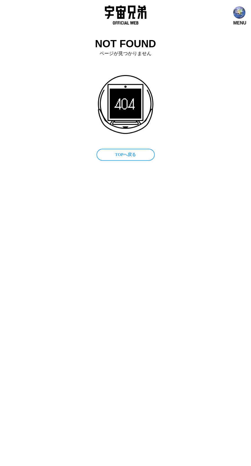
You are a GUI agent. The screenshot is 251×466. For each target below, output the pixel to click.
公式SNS (108, 219)
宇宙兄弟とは (140, 208)
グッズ (142, 229)
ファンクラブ (135, 219)
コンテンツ (110, 208)
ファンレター (168, 229)
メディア (168, 208)
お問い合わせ (112, 240)
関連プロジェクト (171, 219)
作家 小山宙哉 (114, 229)
